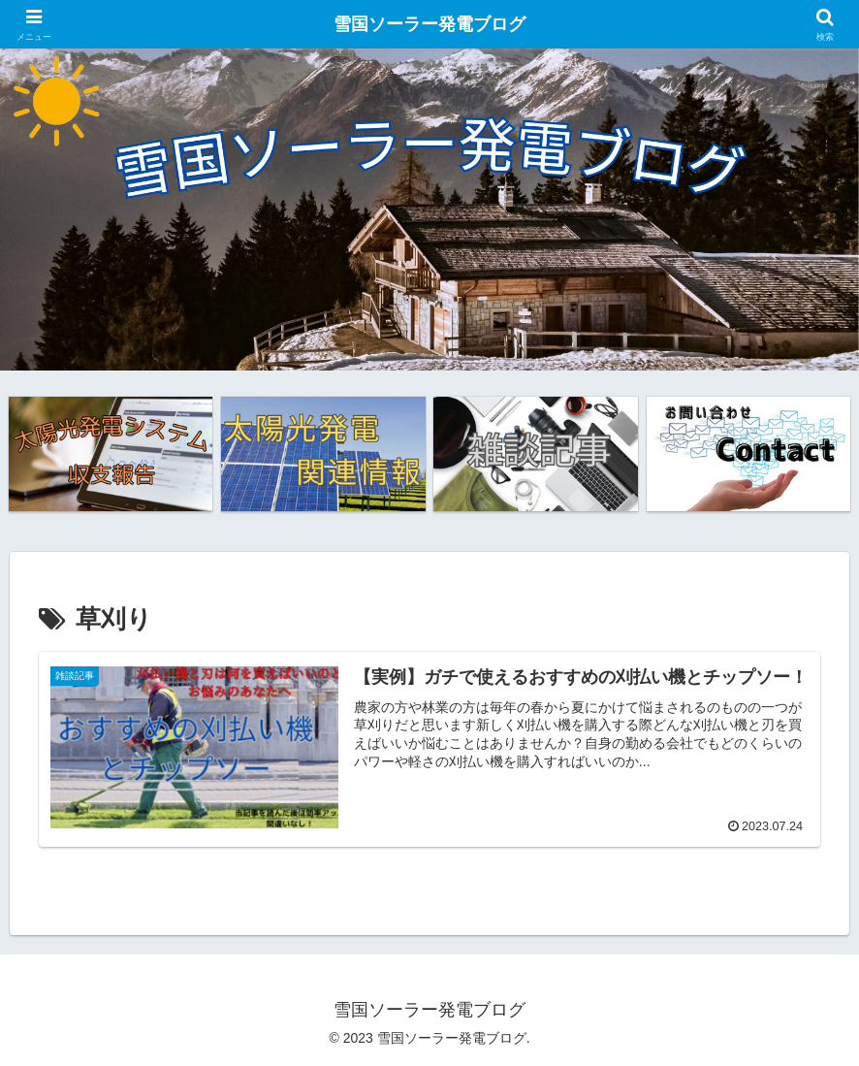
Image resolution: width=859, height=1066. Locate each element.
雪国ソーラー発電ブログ (429, 24)
